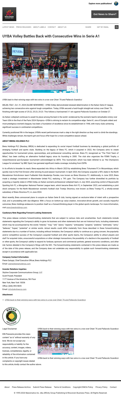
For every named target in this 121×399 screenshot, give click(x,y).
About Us (62, 27)
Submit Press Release (42, 387)
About (7, 387)
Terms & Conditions (62, 387)
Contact (52, 27)
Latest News (8, 27)
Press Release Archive (21, 387)
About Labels (39, 27)
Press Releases (23, 27)
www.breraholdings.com (16, 207)
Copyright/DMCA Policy (83, 387)
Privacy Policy (101, 387)
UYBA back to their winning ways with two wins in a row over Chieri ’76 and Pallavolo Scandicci (45, 300)
